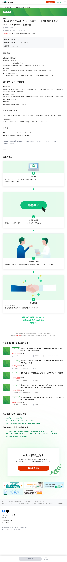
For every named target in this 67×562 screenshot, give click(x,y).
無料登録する (33, 468)
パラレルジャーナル (7, 515)
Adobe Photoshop (23, 431)
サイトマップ (5, 523)
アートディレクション (12, 436)
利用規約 (4, 517)
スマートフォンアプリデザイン (14, 434)
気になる (46, 559)
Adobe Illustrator (36, 431)
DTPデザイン (23, 436)
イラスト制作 (53, 434)
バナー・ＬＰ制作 (48, 431)
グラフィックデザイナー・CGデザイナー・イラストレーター (23, 423)
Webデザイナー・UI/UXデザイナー (16, 418)
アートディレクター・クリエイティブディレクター (20, 421)
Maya (26, 434)
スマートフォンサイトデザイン (39, 434)
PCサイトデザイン (11, 431)
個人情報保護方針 (7, 520)
